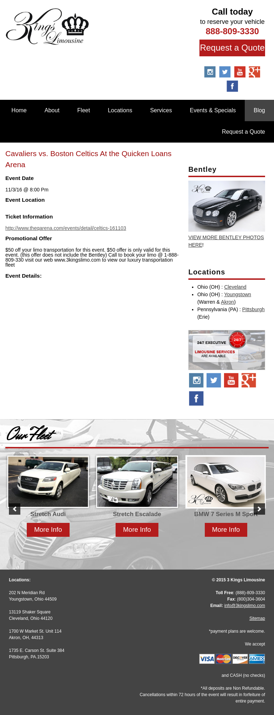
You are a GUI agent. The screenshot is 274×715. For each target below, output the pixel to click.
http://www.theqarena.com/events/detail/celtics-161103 (65, 228)
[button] (14, 509)
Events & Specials (213, 110)
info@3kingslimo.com (244, 605)
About (52, 110)
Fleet (83, 110)
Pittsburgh (253, 309)
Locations (120, 110)
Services (161, 110)
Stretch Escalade (137, 514)
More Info (48, 529)
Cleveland (235, 287)
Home (19, 110)
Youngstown (237, 294)
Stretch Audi (48, 514)
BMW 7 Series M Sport (226, 514)
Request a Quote (232, 47)
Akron (227, 302)
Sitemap (257, 618)
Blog (259, 110)
